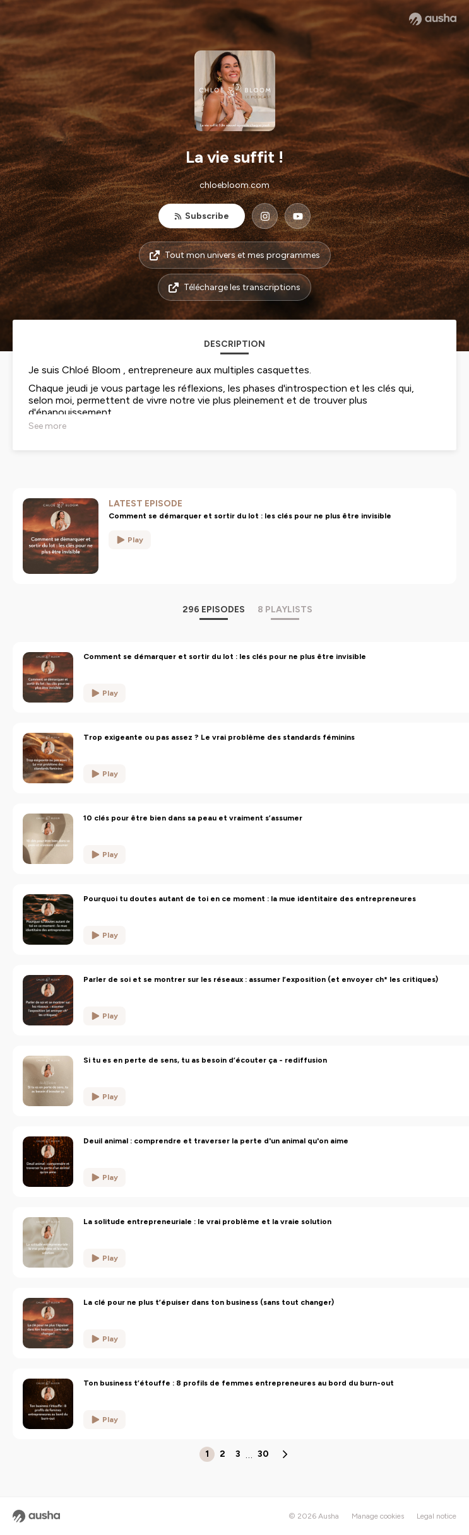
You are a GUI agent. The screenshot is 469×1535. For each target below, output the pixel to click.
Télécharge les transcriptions (234, 287)
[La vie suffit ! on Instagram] (265, 216)
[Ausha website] (432, 19)
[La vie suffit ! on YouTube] (298, 216)
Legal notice (436, 1516)
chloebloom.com (234, 185)
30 (263, 1454)
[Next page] (284, 1454)
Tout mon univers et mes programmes (235, 255)
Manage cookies (378, 1516)
